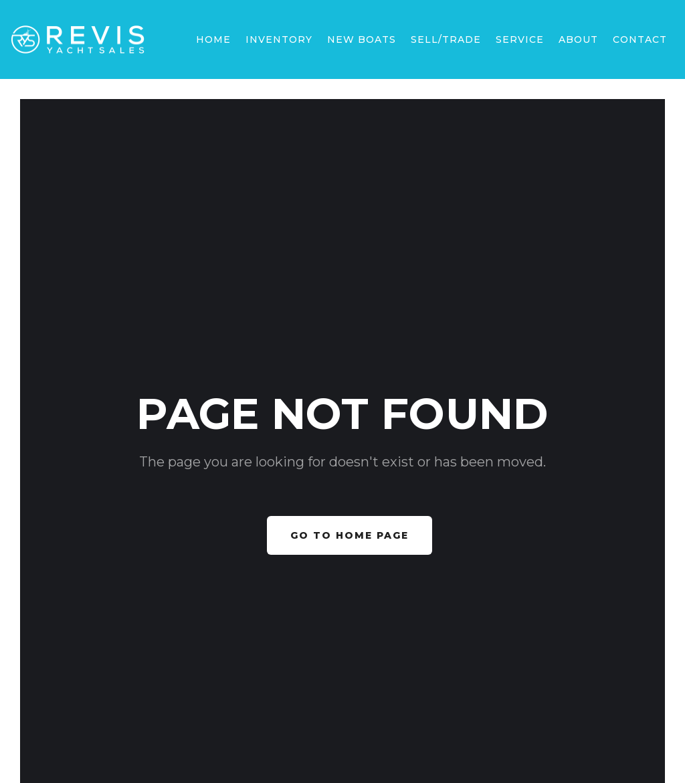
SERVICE (520, 39)
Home (213, 39)
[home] (77, 39)
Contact (640, 39)
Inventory (279, 39)
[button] (361, 39)
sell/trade (446, 39)
